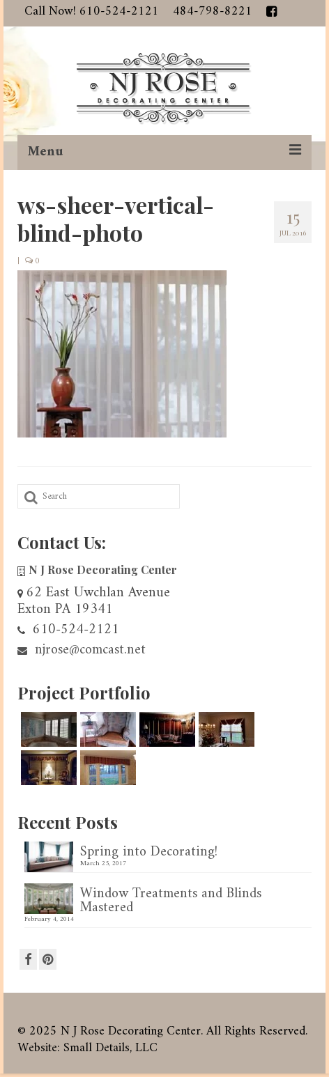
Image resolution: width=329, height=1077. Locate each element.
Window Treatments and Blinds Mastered (170, 899)
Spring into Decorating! (148, 851)
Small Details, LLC (110, 1048)
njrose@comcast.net (81, 650)
